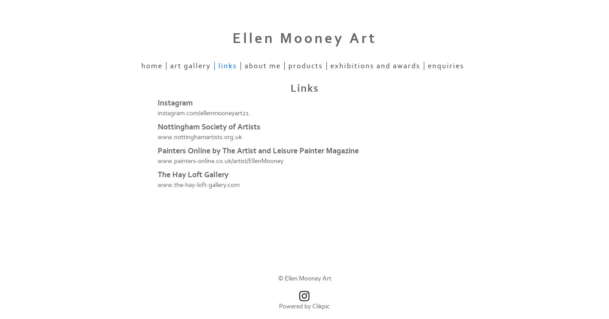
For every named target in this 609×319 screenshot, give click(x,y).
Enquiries (446, 66)
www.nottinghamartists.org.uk (200, 137)
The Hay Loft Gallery (193, 174)
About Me (262, 66)
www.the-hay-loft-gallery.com (199, 185)
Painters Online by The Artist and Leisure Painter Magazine (258, 151)
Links (227, 66)
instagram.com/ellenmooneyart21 (203, 113)
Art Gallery (190, 66)
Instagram (175, 103)
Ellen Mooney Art (305, 38)
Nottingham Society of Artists (209, 127)
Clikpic (321, 306)
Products (305, 66)
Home (152, 66)
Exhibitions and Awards (375, 66)
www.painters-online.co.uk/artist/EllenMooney (220, 161)
